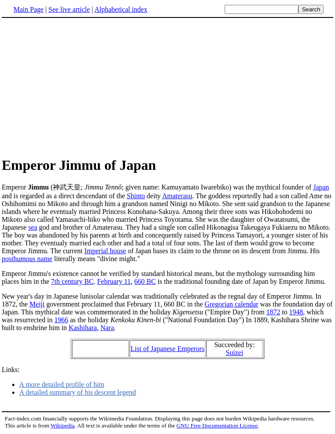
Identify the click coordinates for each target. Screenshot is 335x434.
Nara (107, 327)
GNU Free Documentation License (216, 425)
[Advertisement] (75, 87)
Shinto (136, 196)
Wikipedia (63, 425)
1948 (296, 312)
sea (32, 227)
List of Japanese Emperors (167, 348)
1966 (61, 320)
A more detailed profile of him (61, 384)
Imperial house (105, 251)
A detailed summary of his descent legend (77, 392)
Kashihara (82, 327)
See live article (69, 9)
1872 (273, 312)
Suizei (234, 352)
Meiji (37, 304)
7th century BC (72, 281)
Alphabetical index (120, 9)
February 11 (114, 281)
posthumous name (27, 258)
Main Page (29, 9)
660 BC (145, 281)
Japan (321, 187)
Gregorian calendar (231, 304)
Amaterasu (177, 196)
